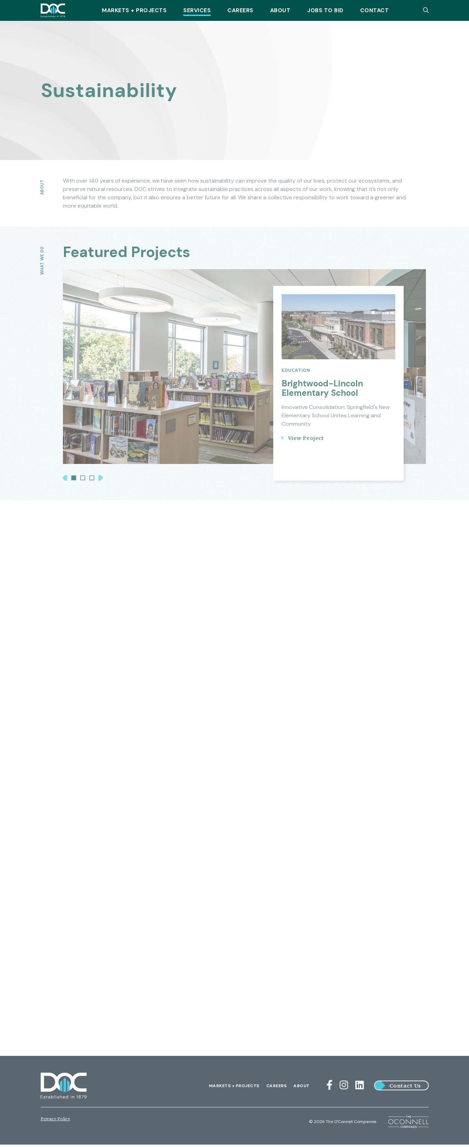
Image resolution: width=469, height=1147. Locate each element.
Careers (240, 10)
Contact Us (405, 1088)
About (280, 10)
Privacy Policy (55, 1121)
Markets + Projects (134, 10)
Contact (374, 10)
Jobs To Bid (325, 10)
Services (197, 10)
